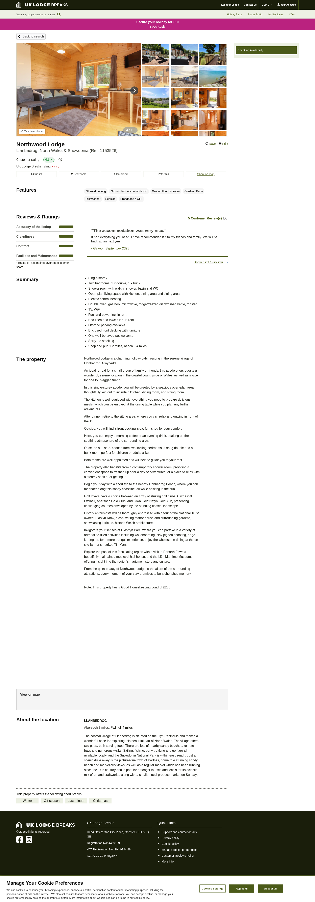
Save (212, 143)
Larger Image (32, 131)
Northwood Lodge (40, 144)
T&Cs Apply (158, 26)
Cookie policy (170, 843)
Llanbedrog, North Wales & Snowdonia (67, 150)
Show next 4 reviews (208, 262)
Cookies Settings (212, 888)
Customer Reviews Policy (178, 855)
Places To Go (255, 14)
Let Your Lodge (230, 4)
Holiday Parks (234, 14)
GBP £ (267, 4)
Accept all (270, 888)
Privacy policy (170, 838)
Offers (292, 14)
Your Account (286, 4)
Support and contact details (179, 832)
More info (168, 861)
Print (225, 143)
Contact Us (250, 4)
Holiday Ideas (275, 14)
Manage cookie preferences (179, 849)
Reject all (241, 888)
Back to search (33, 36)
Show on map (206, 174)
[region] (157, 889)
